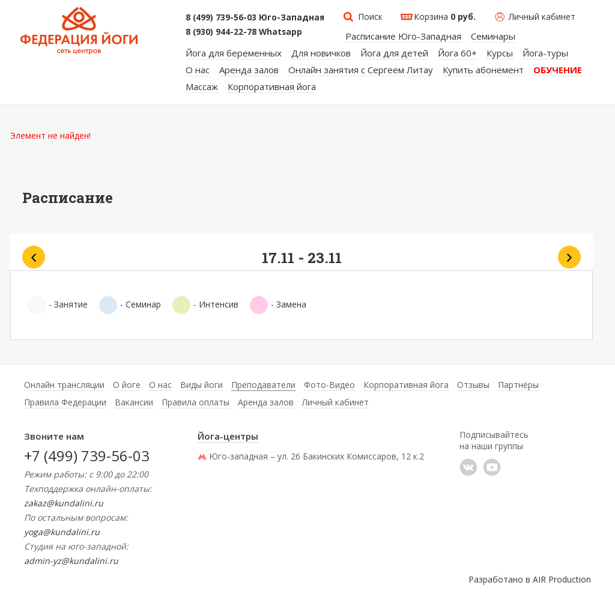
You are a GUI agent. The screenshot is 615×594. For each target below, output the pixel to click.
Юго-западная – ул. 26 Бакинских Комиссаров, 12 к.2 (311, 456)
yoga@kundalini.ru (62, 532)
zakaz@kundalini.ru (63, 503)
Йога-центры (228, 436)
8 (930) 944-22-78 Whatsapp (244, 32)
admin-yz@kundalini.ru (71, 560)
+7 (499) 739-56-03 (87, 455)
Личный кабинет (542, 16)
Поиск (370, 16)
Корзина (445, 16)
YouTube (492, 467)
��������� (468, 467)
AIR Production (562, 579)
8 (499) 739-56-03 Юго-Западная (255, 17)
